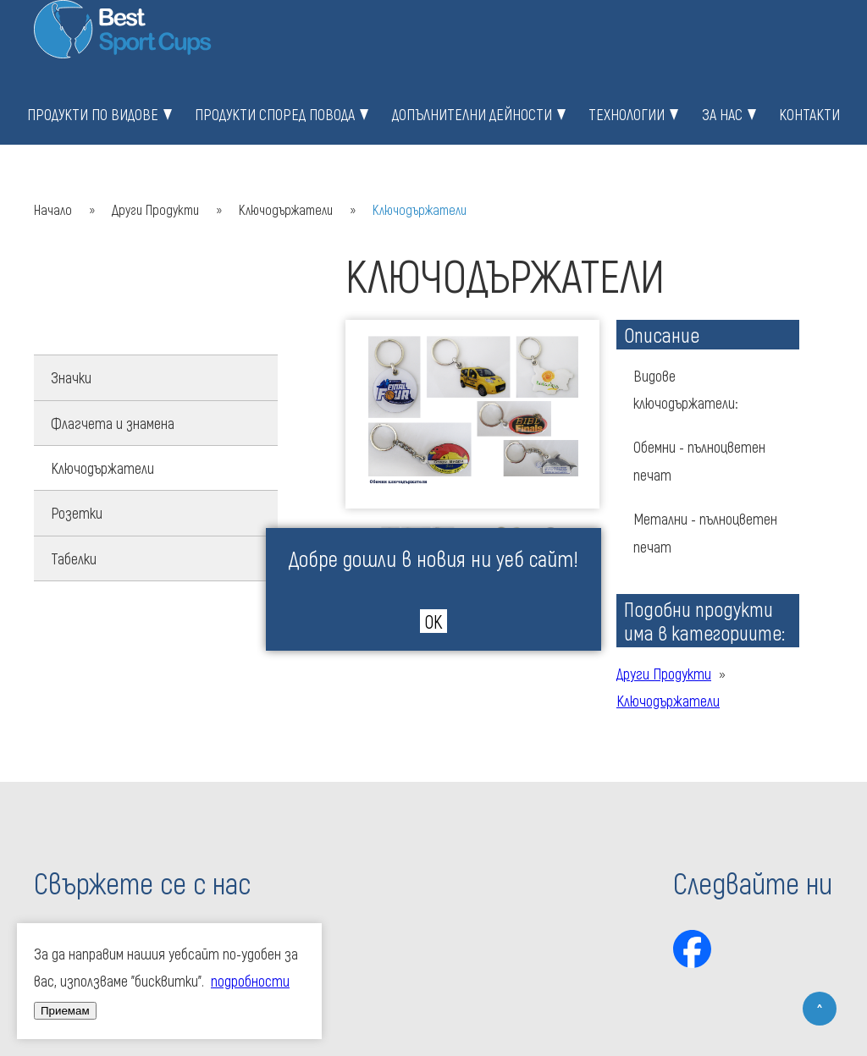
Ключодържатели (286, 209)
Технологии (626, 114)
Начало (53, 209)
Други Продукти (155, 209)
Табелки (74, 558)
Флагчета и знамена (112, 423)
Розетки (76, 512)
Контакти (809, 114)
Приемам (65, 1010)
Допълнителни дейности (472, 114)
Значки (71, 377)
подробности (250, 980)
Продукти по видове (92, 114)
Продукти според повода (275, 114)
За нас (722, 114)
